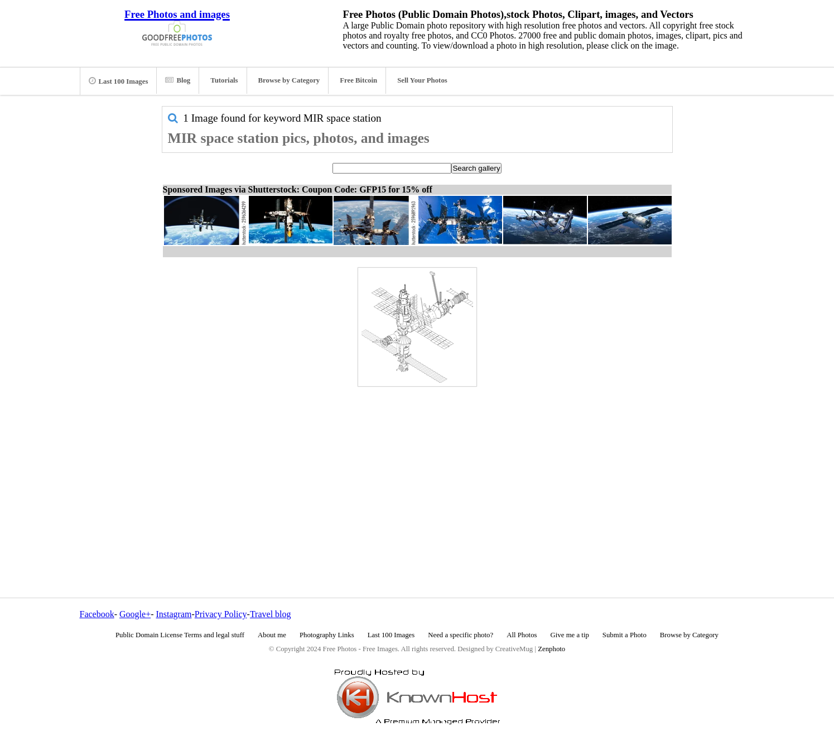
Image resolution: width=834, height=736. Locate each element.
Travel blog (270, 614)
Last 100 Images (118, 80)
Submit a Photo (624, 635)
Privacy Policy (221, 614)
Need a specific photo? (460, 635)
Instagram (173, 614)
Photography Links (327, 635)
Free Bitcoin (358, 80)
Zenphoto (551, 649)
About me (272, 635)
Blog (177, 80)
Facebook (97, 614)
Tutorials (224, 80)
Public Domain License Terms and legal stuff (179, 635)
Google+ (135, 614)
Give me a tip (570, 635)
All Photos (522, 635)
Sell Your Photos (422, 80)
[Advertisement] (417, 468)
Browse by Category (289, 80)
